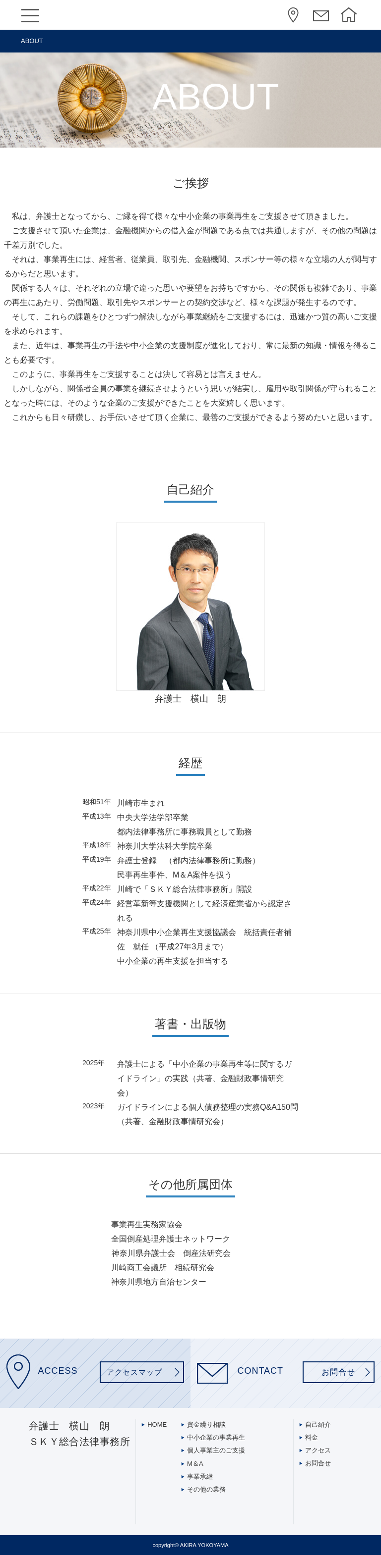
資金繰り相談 (206, 1424)
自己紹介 (318, 1424)
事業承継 (200, 1476)
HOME (350, 16)
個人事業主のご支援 (216, 1450)
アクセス (294, 16)
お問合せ (318, 1463)
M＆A (195, 1463)
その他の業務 (206, 1489)
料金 (311, 1437)
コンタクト (322, 16)
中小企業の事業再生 (216, 1437)
